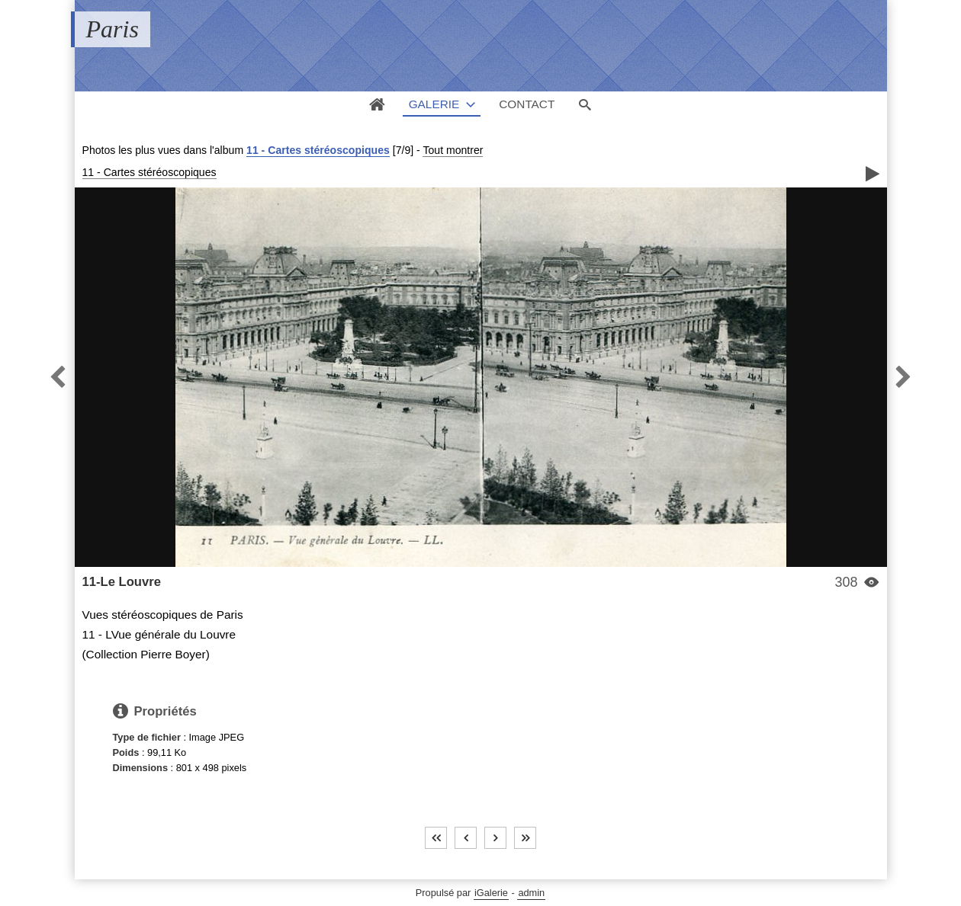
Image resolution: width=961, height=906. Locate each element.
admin (531, 892)
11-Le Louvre (121, 582)
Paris (112, 29)
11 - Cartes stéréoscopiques (318, 150)
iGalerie (491, 892)
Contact (526, 104)
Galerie (434, 104)
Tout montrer (453, 150)
